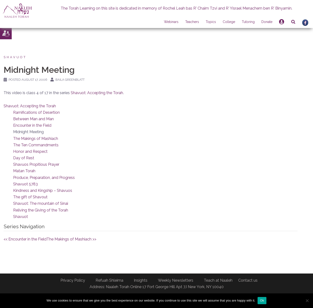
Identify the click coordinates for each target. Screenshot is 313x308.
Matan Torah (24, 171)
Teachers (192, 22)
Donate (266, 22)
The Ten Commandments (36, 145)
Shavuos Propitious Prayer (36, 164)
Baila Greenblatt (70, 79)
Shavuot (15, 57)
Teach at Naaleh (218, 280)
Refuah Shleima (109, 280)
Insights (140, 280)
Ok (262, 300)
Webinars (171, 22)
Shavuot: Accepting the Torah (97, 93)
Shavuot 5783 (25, 184)
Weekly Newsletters (175, 280)
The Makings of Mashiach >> (71, 239)
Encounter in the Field (32, 125)
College (229, 22)
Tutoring (248, 22)
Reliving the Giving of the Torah (40, 210)
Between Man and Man (33, 119)
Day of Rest (23, 158)
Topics (211, 22)
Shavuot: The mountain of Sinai (40, 203)
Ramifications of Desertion (36, 112)
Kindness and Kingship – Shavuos (42, 190)
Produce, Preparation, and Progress (44, 177)
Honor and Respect (30, 151)
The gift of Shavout (30, 197)
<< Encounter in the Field (25, 239)
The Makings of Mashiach (35, 138)
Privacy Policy (72, 280)
